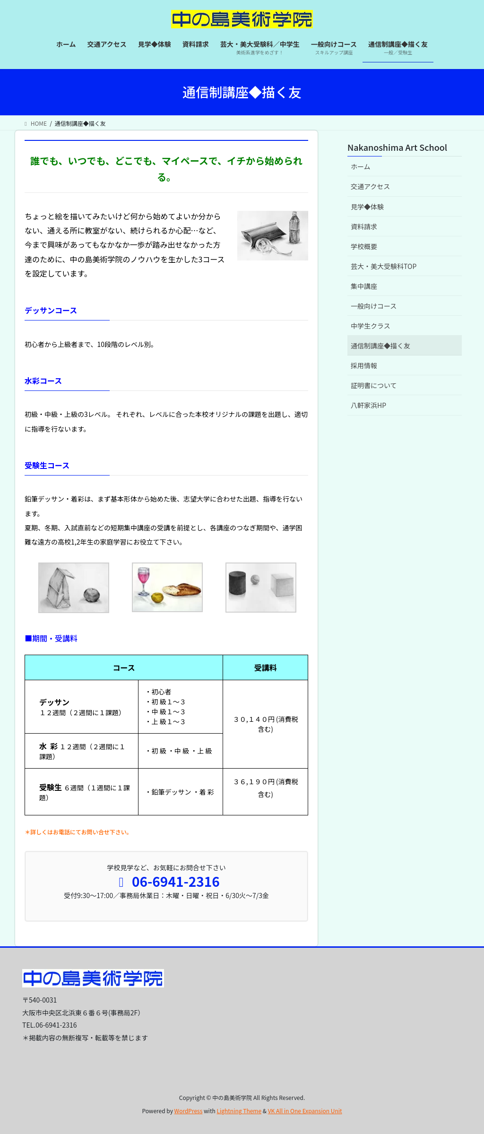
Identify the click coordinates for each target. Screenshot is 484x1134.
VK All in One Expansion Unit (305, 1111)
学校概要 (364, 246)
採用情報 (364, 365)
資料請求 (364, 226)
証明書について (374, 385)
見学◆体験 (367, 206)
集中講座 (364, 286)
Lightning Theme (238, 1111)
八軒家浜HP (368, 405)
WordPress (188, 1111)
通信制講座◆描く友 (380, 345)
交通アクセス (370, 186)
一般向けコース (374, 306)
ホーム (361, 166)
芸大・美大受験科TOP (383, 266)
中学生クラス (370, 325)
